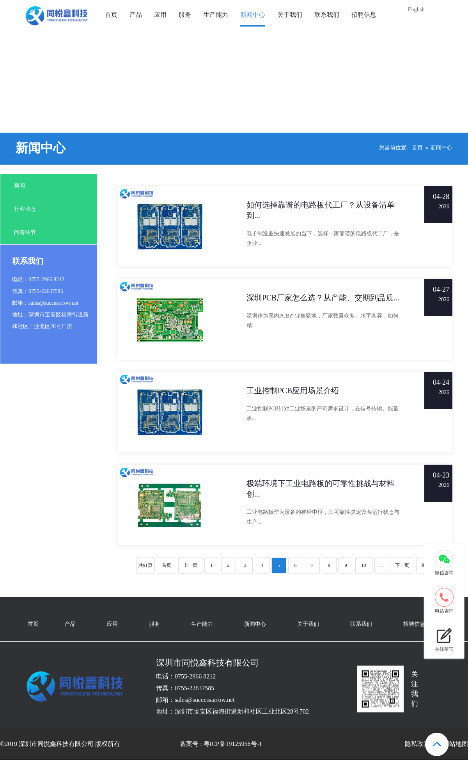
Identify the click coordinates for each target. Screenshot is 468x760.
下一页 (402, 565)
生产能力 (215, 14)
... (381, 565)
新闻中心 (252, 14)
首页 (111, 14)
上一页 (190, 565)
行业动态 (25, 209)
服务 (185, 14)
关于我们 (289, 14)
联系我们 (326, 14)
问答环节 (25, 232)
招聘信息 (363, 14)
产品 (135, 14)
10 (364, 565)
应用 (160, 14)
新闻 (19, 185)
